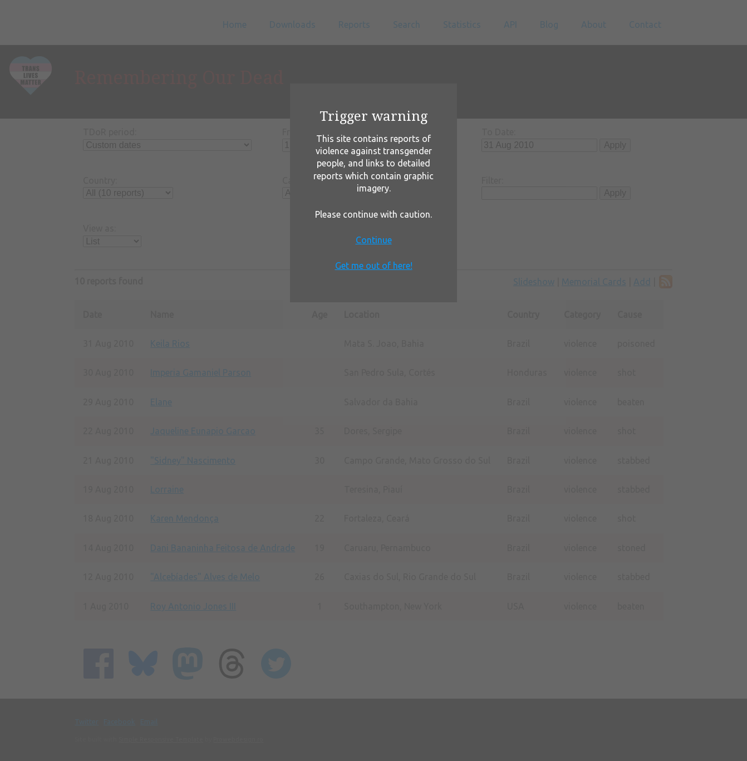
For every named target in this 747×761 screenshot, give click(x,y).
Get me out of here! (373, 266)
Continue (374, 240)
